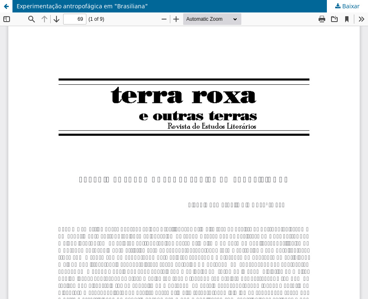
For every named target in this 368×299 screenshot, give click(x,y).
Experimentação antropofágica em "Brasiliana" (82, 6)
